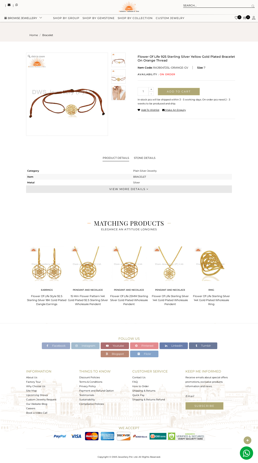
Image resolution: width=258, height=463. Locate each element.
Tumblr (203, 345)
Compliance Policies (91, 403)
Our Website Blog (36, 403)
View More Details (129, 189)
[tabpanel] (46, 274)
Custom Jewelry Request (41, 399)
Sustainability (87, 399)
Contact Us (138, 377)
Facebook (56, 345)
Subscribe (204, 405)
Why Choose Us (35, 386)
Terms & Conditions (90, 381)
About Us (31, 377)
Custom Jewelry (170, 18)
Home (33, 35)
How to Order (140, 386)
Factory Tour (33, 381)
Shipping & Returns (143, 390)
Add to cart (179, 91)
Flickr (144, 353)
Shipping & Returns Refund (148, 399)
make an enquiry (174, 109)
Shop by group (66, 18)
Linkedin (174, 345)
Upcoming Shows (37, 395)
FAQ (135, 381)
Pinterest (144, 345)
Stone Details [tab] (144, 157)
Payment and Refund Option (96, 390)
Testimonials (86, 395)
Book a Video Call (36, 412)
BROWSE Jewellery (20, 18)
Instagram (85, 345)
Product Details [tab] (116, 157)
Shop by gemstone (99, 18)
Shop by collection (135, 18)
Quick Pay (138, 395)
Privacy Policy (87, 386)
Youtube (115, 345)
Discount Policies (89, 377)
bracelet (47, 35)
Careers (30, 408)
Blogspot (115, 353)
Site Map (31, 390)
